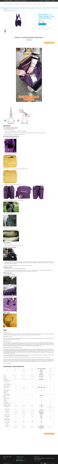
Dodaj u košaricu (42, 24)
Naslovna (4, 458)
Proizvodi (5, 9)
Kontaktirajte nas (18, 458)
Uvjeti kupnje (5, 459)
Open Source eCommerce (51, 463)
